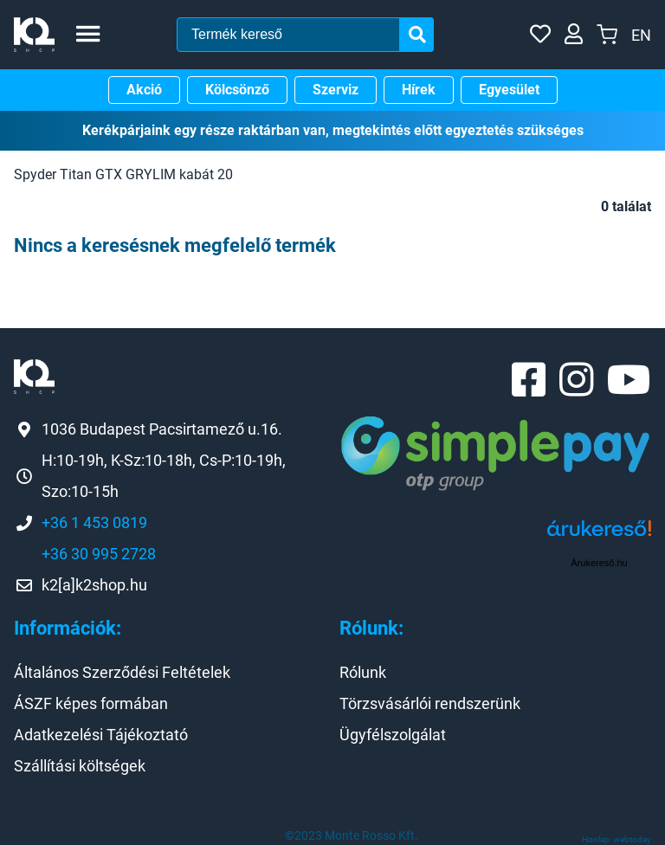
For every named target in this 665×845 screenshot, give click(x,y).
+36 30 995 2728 (99, 554)
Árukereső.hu (599, 563)
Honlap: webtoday (616, 839)
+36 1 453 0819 (94, 522)
